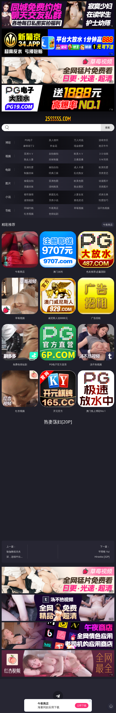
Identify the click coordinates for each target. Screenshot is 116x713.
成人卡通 (78, 167)
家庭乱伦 (53, 194)
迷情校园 (28, 200)
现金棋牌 (78, 145)
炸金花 (53, 145)
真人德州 (53, 140)
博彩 (8, 142)
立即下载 (81, 705)
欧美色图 (78, 180)
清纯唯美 (53, 186)
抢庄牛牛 (103, 145)
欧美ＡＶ (78, 153)
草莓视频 (78, 208)
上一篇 (15, 552)
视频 (8, 156)
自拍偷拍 (53, 153)
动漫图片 (103, 180)
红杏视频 (28, 213)
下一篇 (100, 552)
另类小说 (53, 200)
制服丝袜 (28, 173)
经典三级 (53, 173)
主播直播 (78, 159)
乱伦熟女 (78, 173)
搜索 (107, 127)
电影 (8, 170)
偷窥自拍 (28, 180)
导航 (8, 210)
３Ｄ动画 (103, 153)
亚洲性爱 (28, 167)
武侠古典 (103, 194)
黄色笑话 (78, 200)
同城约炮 (28, 208)
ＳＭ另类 (103, 159)
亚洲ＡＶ (28, 153)
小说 (8, 197)
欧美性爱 (103, 167)
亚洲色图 (53, 180)
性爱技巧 (103, 200)
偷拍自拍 (53, 167)
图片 (8, 183)
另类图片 (103, 186)
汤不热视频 (103, 208)
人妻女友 (78, 194)
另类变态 (103, 173)
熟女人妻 (28, 159)
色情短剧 (53, 213)
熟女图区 (78, 186)
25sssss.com (58, 118)
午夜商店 (53, 208)
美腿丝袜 (28, 186)
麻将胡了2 (28, 145)
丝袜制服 (53, 159)
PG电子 (29, 140)
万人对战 (78, 140)
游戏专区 (103, 140)
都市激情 (28, 194)
